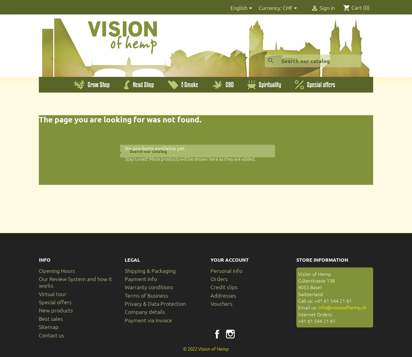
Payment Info (141, 278)
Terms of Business (146, 295)
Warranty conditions (149, 286)
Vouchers (222, 303)
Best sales (51, 318)
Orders (219, 278)
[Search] (313, 61)
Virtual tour (52, 293)
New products (56, 310)
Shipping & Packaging (150, 270)
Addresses (223, 295)
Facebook (217, 334)
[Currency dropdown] (291, 8)
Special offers (55, 302)
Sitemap (49, 326)
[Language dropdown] (242, 8)
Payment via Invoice (148, 320)
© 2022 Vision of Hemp (206, 349)
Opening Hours (57, 270)
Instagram (230, 334)
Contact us (51, 335)
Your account (230, 260)
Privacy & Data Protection (155, 303)
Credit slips (224, 286)
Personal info (226, 270)
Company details (145, 311)
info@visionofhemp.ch (342, 307)
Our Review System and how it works (75, 282)
